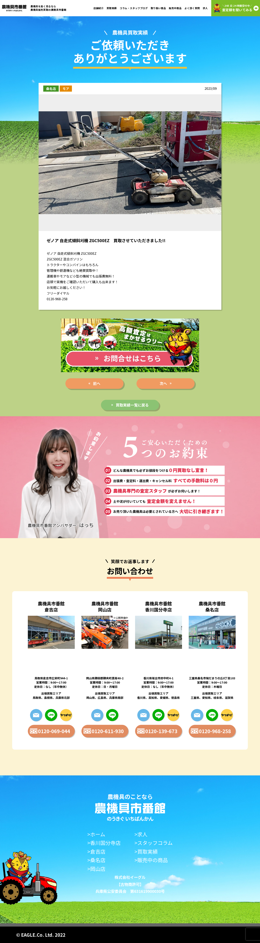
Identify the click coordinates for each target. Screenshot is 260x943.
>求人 (140, 834)
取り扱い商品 (158, 8)
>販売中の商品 (151, 860)
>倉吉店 (96, 851)
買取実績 (112, 8)
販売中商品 (175, 8)
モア (66, 88)
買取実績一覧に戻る (132, 405)
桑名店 (51, 88)
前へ (96, 383)
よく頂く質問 (192, 8)
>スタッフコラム (153, 842)
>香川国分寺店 (104, 842)
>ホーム (96, 834)
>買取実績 (146, 851)
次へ (163, 383)
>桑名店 (96, 860)
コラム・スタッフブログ (134, 8)
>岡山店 (96, 868)
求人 (205, 8)
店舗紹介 (98, 8)
